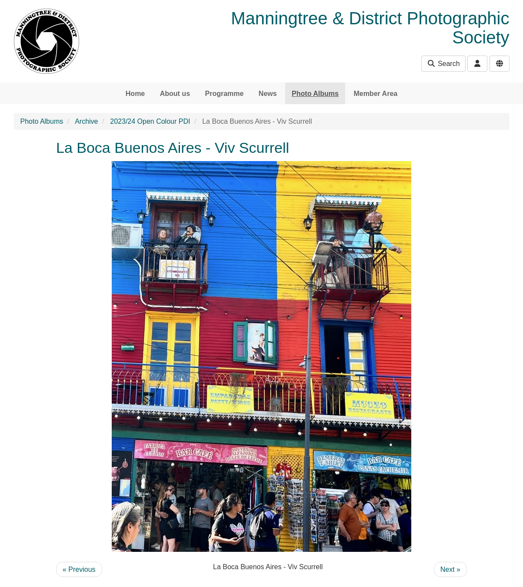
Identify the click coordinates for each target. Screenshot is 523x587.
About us (175, 93)
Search (443, 63)
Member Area (375, 93)
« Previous (79, 569)
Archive (86, 121)
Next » (450, 569)
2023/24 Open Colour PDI (150, 121)
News (268, 93)
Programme (224, 93)
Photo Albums (315, 93)
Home (135, 93)
